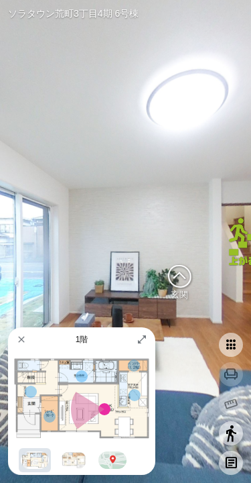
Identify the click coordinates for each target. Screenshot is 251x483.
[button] (21, 339)
